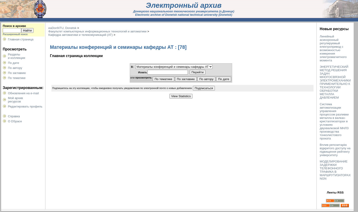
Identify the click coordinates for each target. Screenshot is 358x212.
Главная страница (21, 39)
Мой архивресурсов (15, 99)
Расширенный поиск (15, 34)
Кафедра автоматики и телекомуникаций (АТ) (80, 35)
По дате (13, 63)
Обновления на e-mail (23, 93)
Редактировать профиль (25, 106)
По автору (15, 68)
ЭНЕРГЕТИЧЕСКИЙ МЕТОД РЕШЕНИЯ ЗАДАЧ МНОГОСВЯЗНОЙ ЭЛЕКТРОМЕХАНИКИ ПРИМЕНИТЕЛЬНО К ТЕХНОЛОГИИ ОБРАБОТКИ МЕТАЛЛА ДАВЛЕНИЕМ (335, 82)
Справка (14, 116)
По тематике (17, 78)
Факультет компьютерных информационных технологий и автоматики (97, 31)
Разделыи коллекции (16, 56)
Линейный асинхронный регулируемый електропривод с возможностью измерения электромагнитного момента (333, 48)
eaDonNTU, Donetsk (62, 28)
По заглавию (17, 73)
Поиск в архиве (14, 26)
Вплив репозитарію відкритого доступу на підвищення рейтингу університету (335, 150)
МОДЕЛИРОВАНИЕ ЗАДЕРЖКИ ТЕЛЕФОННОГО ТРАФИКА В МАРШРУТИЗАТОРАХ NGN (335, 170)
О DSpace (15, 121)
